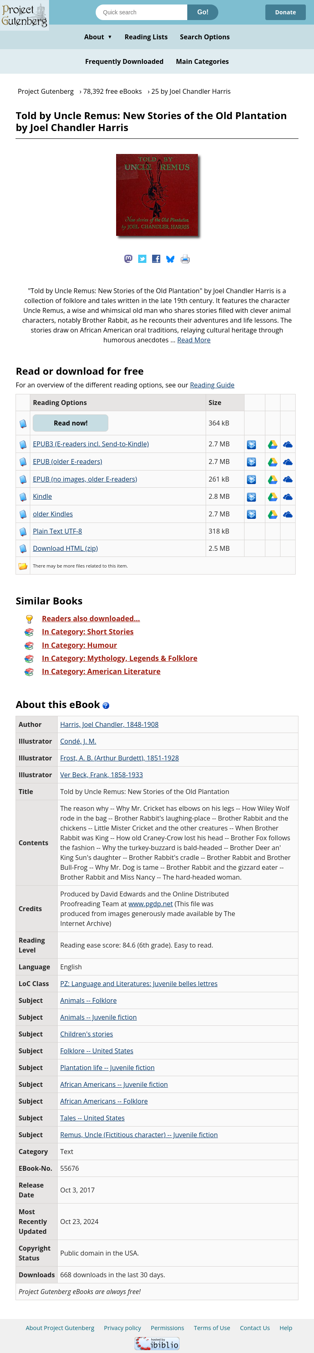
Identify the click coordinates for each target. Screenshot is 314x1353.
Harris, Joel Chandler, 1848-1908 (109, 724)
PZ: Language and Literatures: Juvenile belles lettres (139, 983)
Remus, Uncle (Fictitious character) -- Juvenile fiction (139, 1134)
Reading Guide (212, 384)
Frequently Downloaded (124, 61)
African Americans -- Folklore (104, 1101)
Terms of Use (212, 1328)
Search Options (205, 36)
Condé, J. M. (78, 741)
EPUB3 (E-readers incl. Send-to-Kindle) (91, 443)
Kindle (42, 496)
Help (286, 1328)
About (98, 37)
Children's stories (86, 1034)
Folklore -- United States (96, 1050)
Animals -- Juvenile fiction (98, 1017)
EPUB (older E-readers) (67, 461)
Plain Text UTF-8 (57, 531)
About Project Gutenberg (60, 1328)
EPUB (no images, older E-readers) (85, 479)
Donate (285, 12)
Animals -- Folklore (88, 1000)
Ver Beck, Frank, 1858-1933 (101, 774)
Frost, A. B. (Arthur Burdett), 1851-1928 (119, 757)
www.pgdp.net (150, 903)
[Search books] (141, 12)
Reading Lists (146, 36)
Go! (203, 12)
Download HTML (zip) (65, 548)
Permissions (167, 1328)
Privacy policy (122, 1328)
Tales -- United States (92, 1117)
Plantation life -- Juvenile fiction (107, 1067)
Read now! (70, 423)
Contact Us (255, 1328)
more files (74, 566)
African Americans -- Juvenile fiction (114, 1084)
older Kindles (53, 513)
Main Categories (202, 61)
